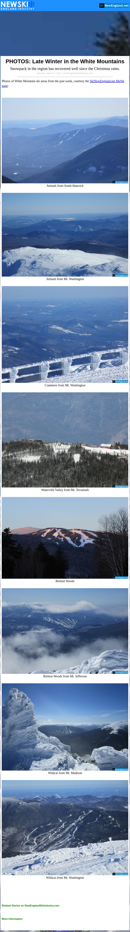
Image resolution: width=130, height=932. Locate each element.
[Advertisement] (65, 34)
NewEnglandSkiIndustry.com (63, 931)
